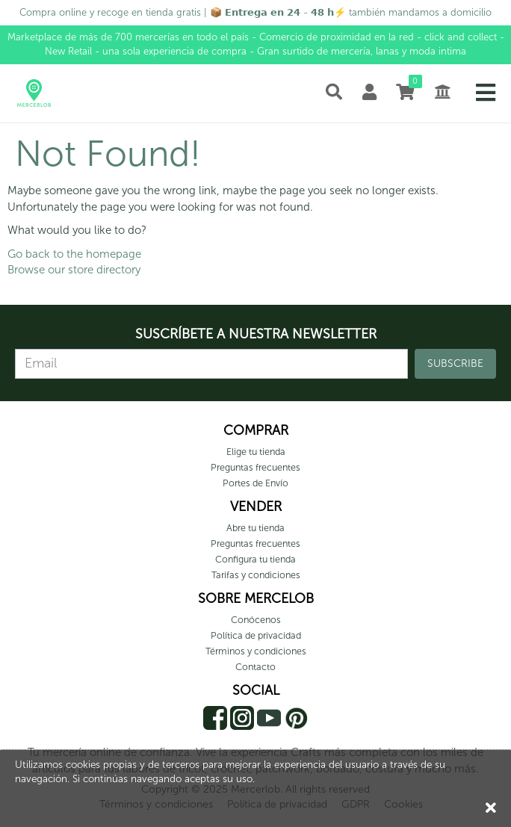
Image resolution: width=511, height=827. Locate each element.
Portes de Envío (255, 483)
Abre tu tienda (255, 527)
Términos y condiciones (255, 651)
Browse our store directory (73, 269)
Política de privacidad (256, 635)
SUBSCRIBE (455, 363)
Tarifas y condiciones (255, 574)
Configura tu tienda (255, 559)
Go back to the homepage (74, 254)
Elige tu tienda (255, 451)
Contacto (255, 666)
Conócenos (256, 619)
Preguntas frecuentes (255, 467)
